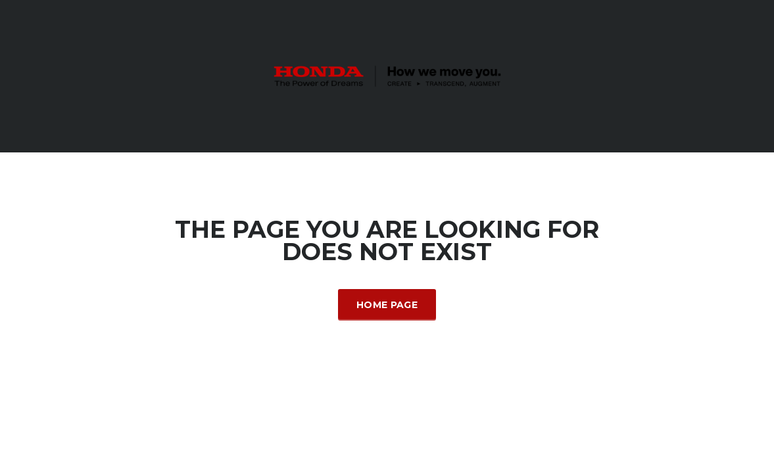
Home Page (387, 305)
